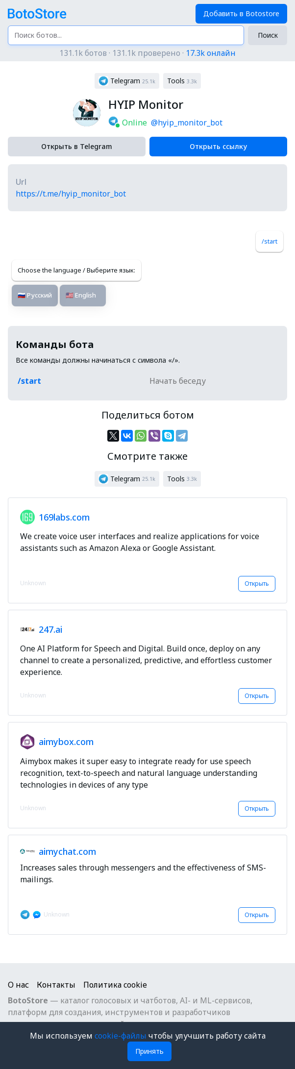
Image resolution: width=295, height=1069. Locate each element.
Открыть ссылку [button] (218, 146)
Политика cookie (115, 984)
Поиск (268, 35)
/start (269, 241)
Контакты (56, 984)
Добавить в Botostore (241, 13)
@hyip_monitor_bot (186, 122)
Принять (149, 1051)
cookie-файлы (121, 1035)
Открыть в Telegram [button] (76, 146)
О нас (18, 984)
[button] (127, 81)
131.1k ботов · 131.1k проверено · (147, 53)
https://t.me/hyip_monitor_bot (71, 193)
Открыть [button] (257, 583)
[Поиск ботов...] (126, 35)
